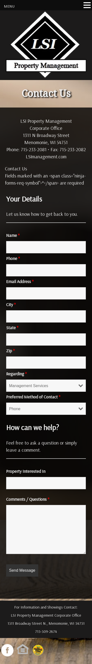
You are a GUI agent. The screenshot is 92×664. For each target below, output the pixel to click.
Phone (13, 258)
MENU (9, 6)
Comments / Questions (27, 499)
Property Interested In (25, 471)
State (12, 327)
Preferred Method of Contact (33, 397)
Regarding (16, 374)
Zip (10, 350)
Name (13, 235)
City (11, 304)
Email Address (20, 281)
